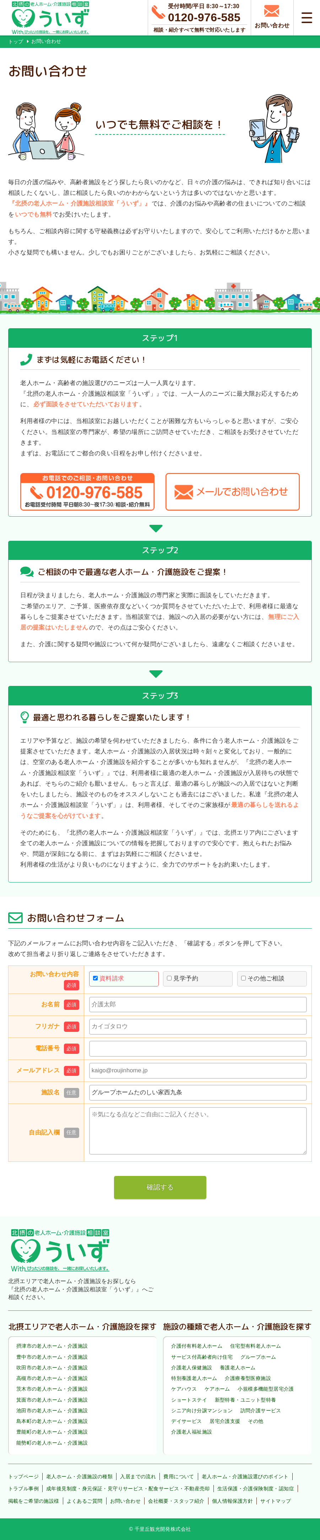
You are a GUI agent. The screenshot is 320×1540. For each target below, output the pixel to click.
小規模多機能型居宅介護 (266, 1389)
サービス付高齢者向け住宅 (202, 1357)
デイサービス (186, 1421)
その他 (255, 1421)
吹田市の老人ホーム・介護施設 (52, 1367)
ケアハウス (184, 1389)
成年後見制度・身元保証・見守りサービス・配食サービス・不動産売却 (128, 1488)
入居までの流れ (138, 1476)
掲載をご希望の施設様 (33, 1501)
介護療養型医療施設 (248, 1378)
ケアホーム (217, 1389)
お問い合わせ (125, 1501)
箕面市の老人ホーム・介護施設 (52, 1400)
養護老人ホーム (238, 1367)
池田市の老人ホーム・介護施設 (52, 1410)
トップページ (23, 1476)
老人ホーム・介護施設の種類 (79, 1476)
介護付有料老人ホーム (196, 1346)
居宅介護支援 (225, 1421)
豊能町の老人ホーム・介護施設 (52, 1432)
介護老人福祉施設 (191, 1432)
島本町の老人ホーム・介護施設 (52, 1421)
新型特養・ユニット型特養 (245, 1400)
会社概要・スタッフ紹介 (176, 1501)
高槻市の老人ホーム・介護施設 (52, 1378)
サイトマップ (275, 1501)
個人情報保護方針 (232, 1501)
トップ (15, 41)
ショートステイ (189, 1400)
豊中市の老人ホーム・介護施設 (52, 1357)
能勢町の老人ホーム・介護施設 (52, 1443)
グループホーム (258, 1357)
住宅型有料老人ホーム (255, 1346)
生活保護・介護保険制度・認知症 (255, 1488)
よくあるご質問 (85, 1501)
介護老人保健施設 (191, 1367)
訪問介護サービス (260, 1410)
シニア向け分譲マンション (202, 1410)
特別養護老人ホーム (194, 1378)
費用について (178, 1476)
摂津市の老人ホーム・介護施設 (52, 1346)
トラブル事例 (23, 1488)
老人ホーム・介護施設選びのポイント (245, 1476)
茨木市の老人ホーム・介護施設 (52, 1389)
